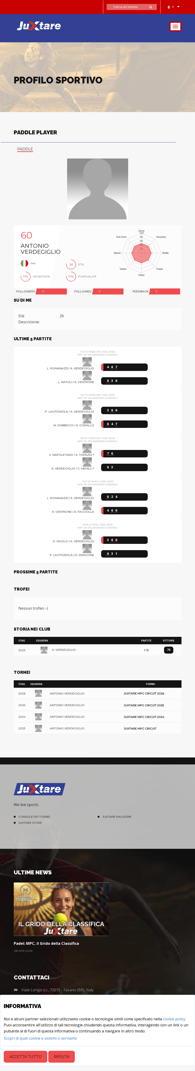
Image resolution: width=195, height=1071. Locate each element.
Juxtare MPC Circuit (140, 728)
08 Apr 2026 (23, 950)
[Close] (40, 1038)
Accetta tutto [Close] (25, 1056)
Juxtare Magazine (117, 816)
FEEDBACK (140, 291)
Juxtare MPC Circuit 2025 (144, 705)
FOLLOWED (83, 291)
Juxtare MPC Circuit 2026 (144, 693)
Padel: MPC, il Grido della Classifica (46, 943)
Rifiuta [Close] (61, 1056)
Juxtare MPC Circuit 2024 (144, 717)
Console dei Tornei (34, 816)
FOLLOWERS (25, 291)
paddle (25, 149)
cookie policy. (174, 1018)
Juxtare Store (30, 822)
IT (171, 7)
